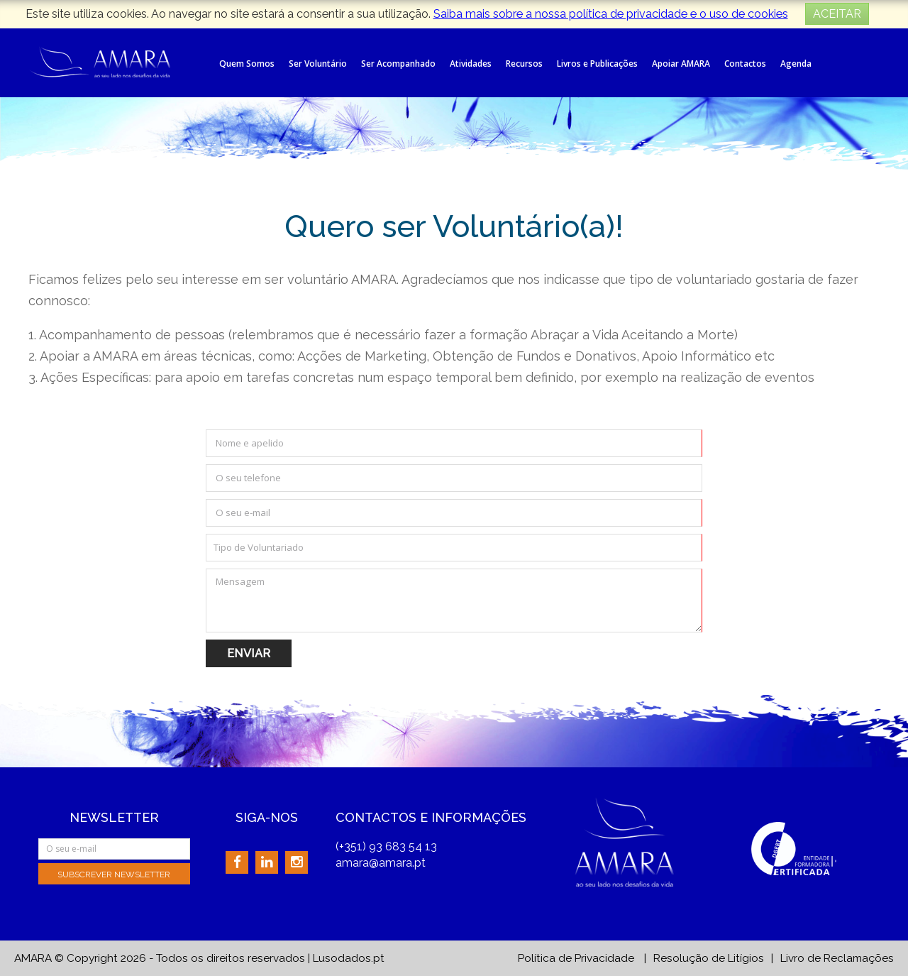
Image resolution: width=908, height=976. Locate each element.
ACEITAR (837, 14)
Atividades (471, 63)
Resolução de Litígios (708, 958)
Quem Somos (247, 63)
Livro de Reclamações (837, 958)
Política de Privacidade (576, 958)
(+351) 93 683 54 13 (386, 846)
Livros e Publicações (597, 63)
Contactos (745, 63)
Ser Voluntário (318, 63)
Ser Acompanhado (398, 63)
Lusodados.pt (348, 958)
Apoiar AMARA (681, 63)
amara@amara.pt (381, 863)
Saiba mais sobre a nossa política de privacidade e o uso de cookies (610, 14)
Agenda (796, 63)
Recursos (524, 63)
